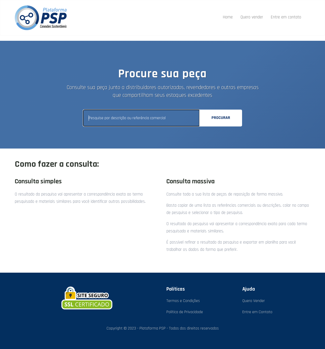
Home (228, 17)
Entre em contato (286, 17)
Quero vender (252, 17)
